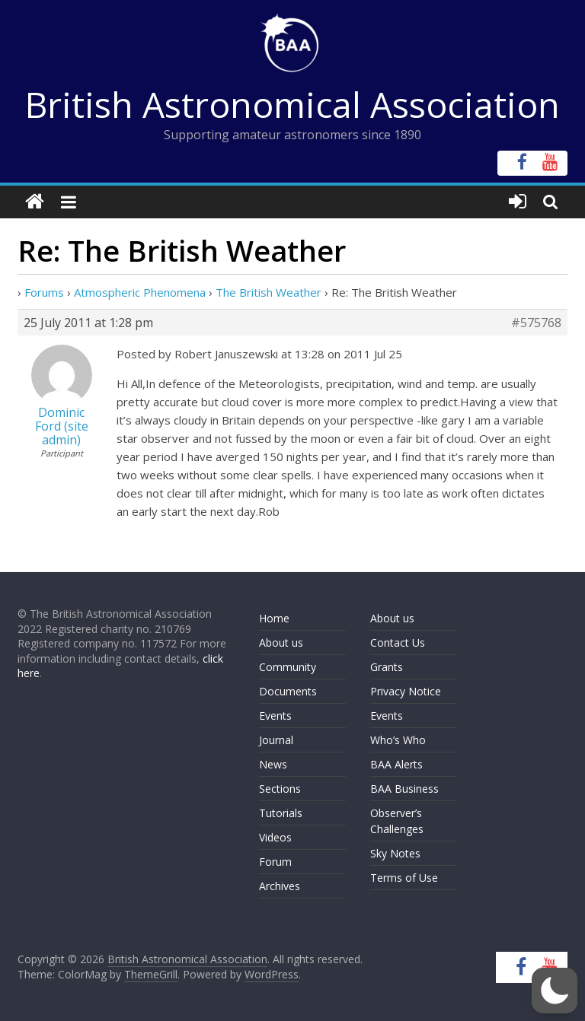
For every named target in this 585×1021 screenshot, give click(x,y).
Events (275, 715)
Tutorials (280, 813)
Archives (279, 886)
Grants (386, 667)
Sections (280, 788)
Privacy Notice (405, 691)
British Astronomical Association (292, 104)
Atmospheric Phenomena (140, 292)
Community (287, 667)
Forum (275, 861)
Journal (276, 740)
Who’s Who (398, 740)
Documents (288, 691)
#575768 (536, 322)
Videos (275, 837)
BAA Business (404, 788)
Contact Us (397, 642)
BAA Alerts (396, 764)
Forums (44, 292)
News (273, 764)
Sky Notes (395, 853)
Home (274, 618)
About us (281, 642)
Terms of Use (404, 877)
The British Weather (268, 292)
